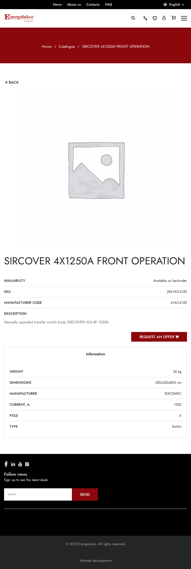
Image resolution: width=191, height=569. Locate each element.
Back (14, 82)
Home (47, 46)
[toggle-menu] (184, 18)
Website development (96, 560)
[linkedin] (13, 464)
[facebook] (6, 464)
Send (85, 494)
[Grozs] (173, 18)
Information (95, 354)
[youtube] (20, 464)
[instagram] (27, 464)
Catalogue (67, 46)
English (174, 4)
